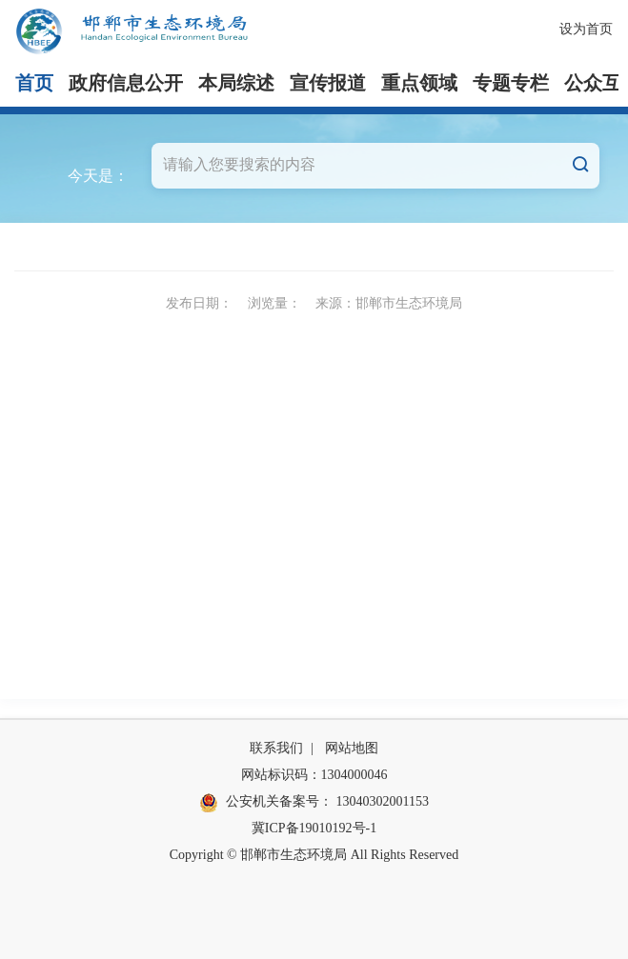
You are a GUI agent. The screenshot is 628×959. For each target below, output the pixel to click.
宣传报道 (328, 82)
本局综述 (236, 82)
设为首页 (586, 29)
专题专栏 (511, 82)
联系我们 (276, 748)
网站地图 (351, 748)
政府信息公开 (126, 82)
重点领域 (419, 82)
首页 (34, 82)
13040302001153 (382, 801)
